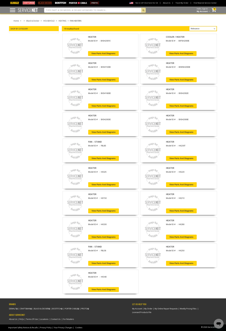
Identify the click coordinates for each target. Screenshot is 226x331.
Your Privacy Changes (63, 327)
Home (16, 21)
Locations (44, 319)
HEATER (92, 36)
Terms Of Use (32, 319)
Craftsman (25, 308)
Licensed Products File (141, 312)
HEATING (62, 21)
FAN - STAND (95, 141)
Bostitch (56, 308)
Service (28, 10)
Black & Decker (32, 21)
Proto (84, 308)
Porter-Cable (71, 308)
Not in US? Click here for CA (147, 3)
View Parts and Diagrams (103, 53)
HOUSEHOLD (49, 21)
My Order (148, 308)
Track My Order (181, 3)
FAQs (21, 319)
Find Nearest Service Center (205, 3)
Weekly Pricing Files (188, 308)
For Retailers (68, 319)
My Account (137, 308)
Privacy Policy (46, 327)
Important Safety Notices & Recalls (23, 327)
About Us (166, 3)
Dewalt (12, 308)
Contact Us (55, 319)
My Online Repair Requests (166, 308)
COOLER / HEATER (175, 36)
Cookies (78, 327)
